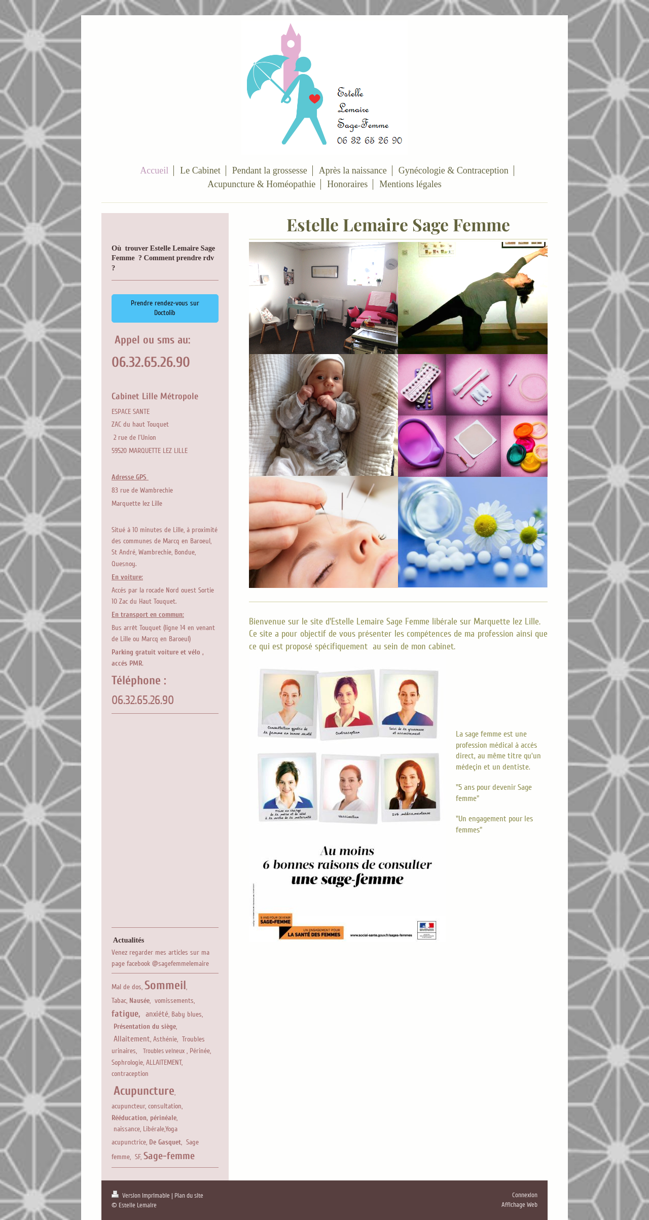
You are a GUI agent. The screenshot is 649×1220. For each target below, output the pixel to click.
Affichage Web (519, 1205)
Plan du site (188, 1196)
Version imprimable (141, 1196)
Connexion (524, 1195)
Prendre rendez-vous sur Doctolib (165, 308)
